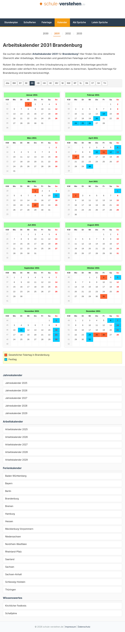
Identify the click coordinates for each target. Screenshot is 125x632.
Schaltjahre (11, 613)
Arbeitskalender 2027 (16, 444)
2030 (46, 33)
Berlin (8, 491)
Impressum (70, 626)
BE (26, 83)
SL (81, 83)
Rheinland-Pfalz (13, 551)
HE (50, 83)
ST (92, 83)
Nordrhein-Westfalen (16, 544)
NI (63, 83)
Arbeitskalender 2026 (16, 437)
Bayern (8, 483)
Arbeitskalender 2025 (16, 429)
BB (32, 83)
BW (14, 83)
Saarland (9, 559)
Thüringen (10, 589)
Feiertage (47, 22)
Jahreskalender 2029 (16, 413)
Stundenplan (11, 22)
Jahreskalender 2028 (16, 405)
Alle (7, 83)
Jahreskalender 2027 (16, 398)
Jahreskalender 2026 (16, 390)
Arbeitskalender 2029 (16, 459)
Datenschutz (84, 626)
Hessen (9, 521)
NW (68, 83)
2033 (79, 33)
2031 (57, 33)
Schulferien (30, 22)
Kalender (62, 22)
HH (44, 83)
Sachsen (9, 566)
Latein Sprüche (100, 22)
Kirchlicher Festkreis (15, 605)
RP (75, 83)
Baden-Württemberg (16, 476)
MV (56, 83)
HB (38, 83)
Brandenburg (12, 498)
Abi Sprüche (79, 22)
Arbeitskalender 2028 (16, 452)
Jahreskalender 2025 (16, 383)
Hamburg (10, 513)
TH (104, 83)
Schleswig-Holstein (15, 582)
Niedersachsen (13, 536)
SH (98, 83)
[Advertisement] (62, 14)
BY (20, 83)
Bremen (9, 506)
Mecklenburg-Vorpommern (19, 529)
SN (86, 83)
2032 (68, 33)
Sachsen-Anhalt (13, 574)
